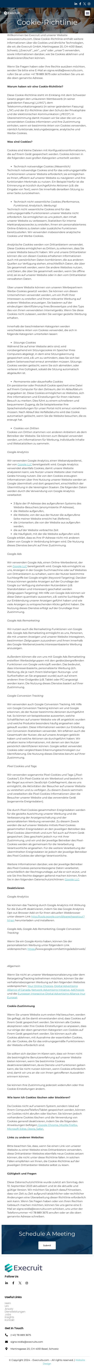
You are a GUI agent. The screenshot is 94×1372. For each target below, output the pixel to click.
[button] (87, 13)
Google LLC (25, 464)
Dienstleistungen (15, 1311)
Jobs (8, 1314)
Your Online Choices (40, 986)
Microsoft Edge (16, 1128)
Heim (8, 1303)
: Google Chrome (47, 1125)
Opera (31, 1128)
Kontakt (9, 1320)
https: (31, 948)
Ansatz (9, 1309)
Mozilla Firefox (68, 1125)
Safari (39, 1128)
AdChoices (77, 989)
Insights (9, 1317)
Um (7, 1306)
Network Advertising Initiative (50, 989)
